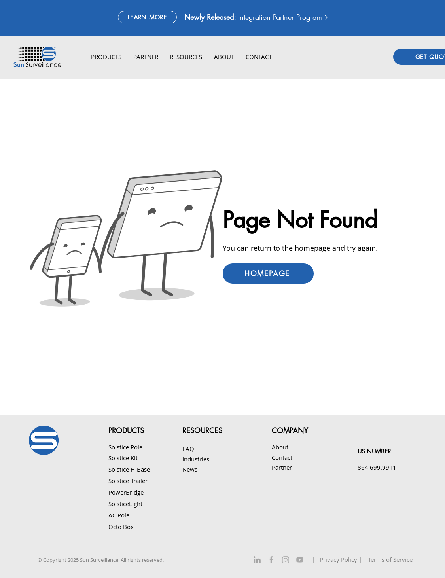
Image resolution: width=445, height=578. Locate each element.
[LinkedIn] (257, 559)
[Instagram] (285, 559)
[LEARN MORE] (147, 17)
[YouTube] (299, 559)
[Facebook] (271, 559)
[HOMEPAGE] (268, 273)
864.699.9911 (377, 467)
